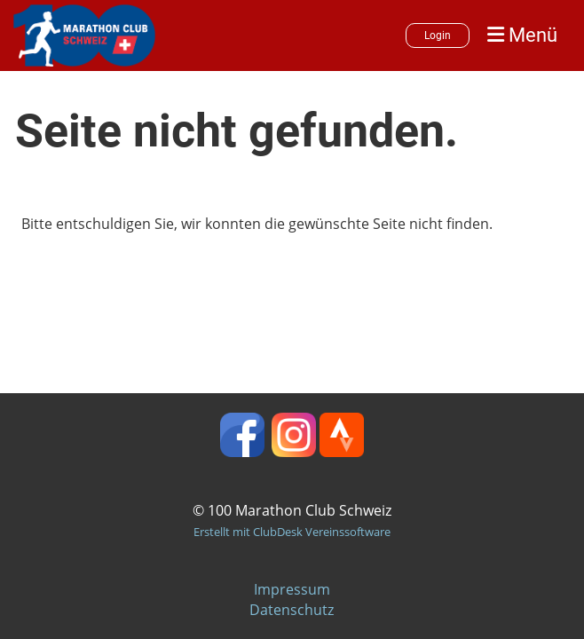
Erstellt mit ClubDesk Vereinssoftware (292, 532)
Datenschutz (291, 609)
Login (437, 35)
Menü (522, 35)
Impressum (292, 589)
